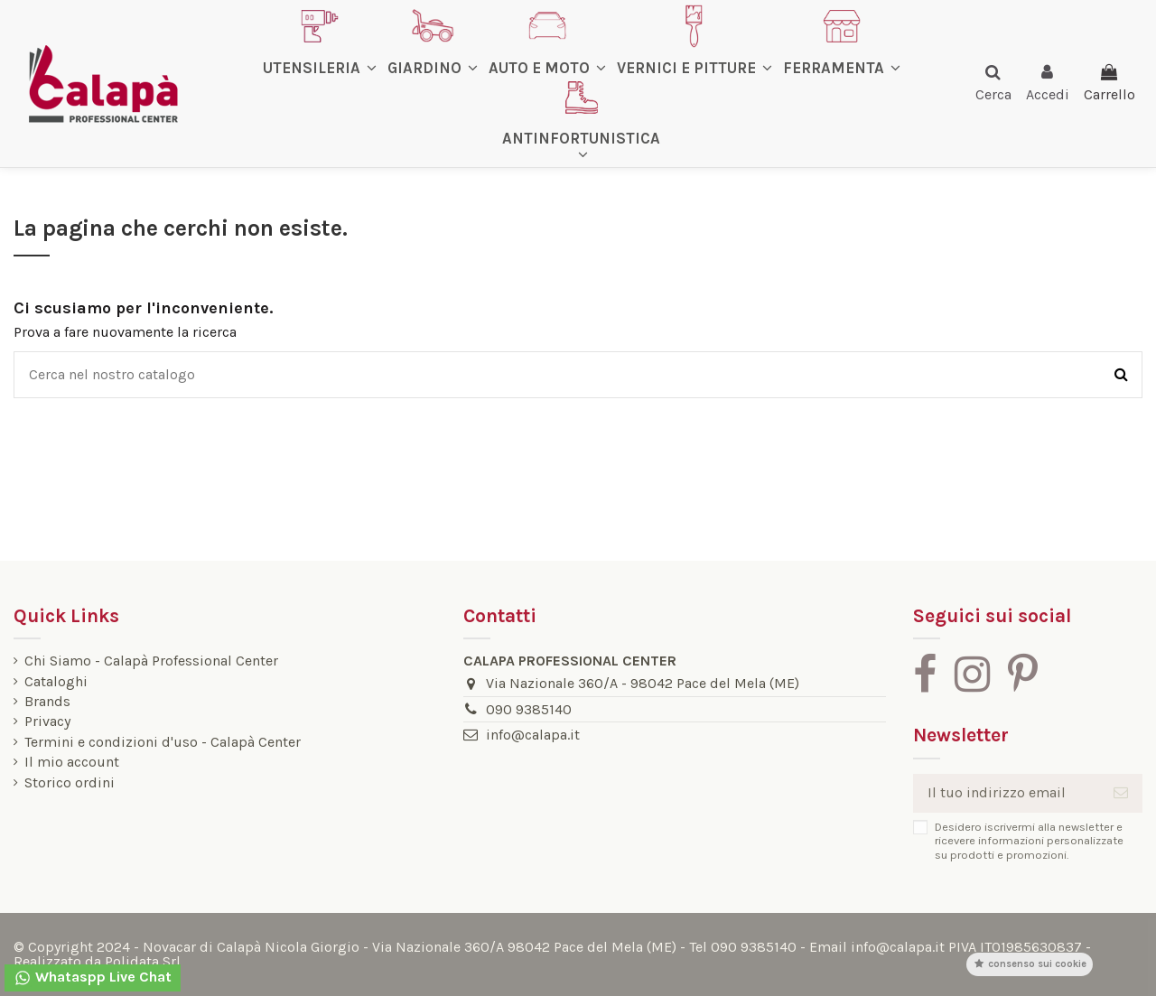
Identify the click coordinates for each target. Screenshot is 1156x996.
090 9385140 (529, 709)
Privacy (47, 721)
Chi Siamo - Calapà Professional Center (151, 661)
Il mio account (71, 762)
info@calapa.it (533, 734)
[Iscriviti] (1120, 793)
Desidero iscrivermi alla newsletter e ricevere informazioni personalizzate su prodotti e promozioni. (1029, 840)
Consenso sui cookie (1029, 964)
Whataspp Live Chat (93, 977)
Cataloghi (56, 682)
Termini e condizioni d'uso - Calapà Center (162, 742)
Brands (47, 701)
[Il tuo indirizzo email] (1006, 793)
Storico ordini (69, 783)
